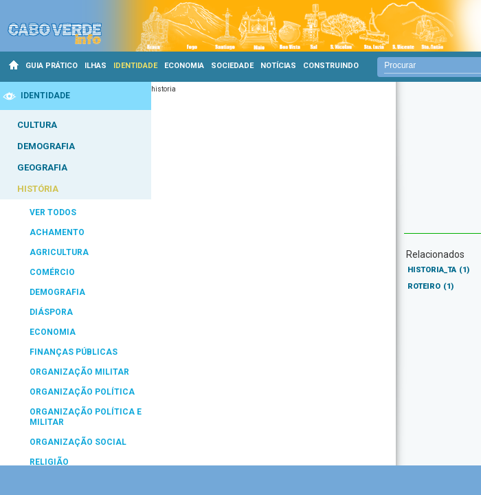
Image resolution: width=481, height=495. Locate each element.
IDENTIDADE (135, 65)
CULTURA (37, 125)
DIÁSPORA (51, 312)
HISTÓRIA (37, 189)
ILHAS (96, 65)
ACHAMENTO (57, 232)
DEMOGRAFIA (46, 146)
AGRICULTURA (59, 252)
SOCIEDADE (232, 65)
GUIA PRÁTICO (51, 65)
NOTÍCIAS (278, 65)
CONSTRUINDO (331, 65)
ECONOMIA (184, 65)
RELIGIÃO (49, 462)
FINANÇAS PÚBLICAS (74, 352)
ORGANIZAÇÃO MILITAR (79, 372)
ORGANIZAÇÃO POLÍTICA (82, 392)
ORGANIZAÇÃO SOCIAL (78, 442)
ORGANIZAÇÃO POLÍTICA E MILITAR (86, 417)
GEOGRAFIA (42, 167)
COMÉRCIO (52, 272)
